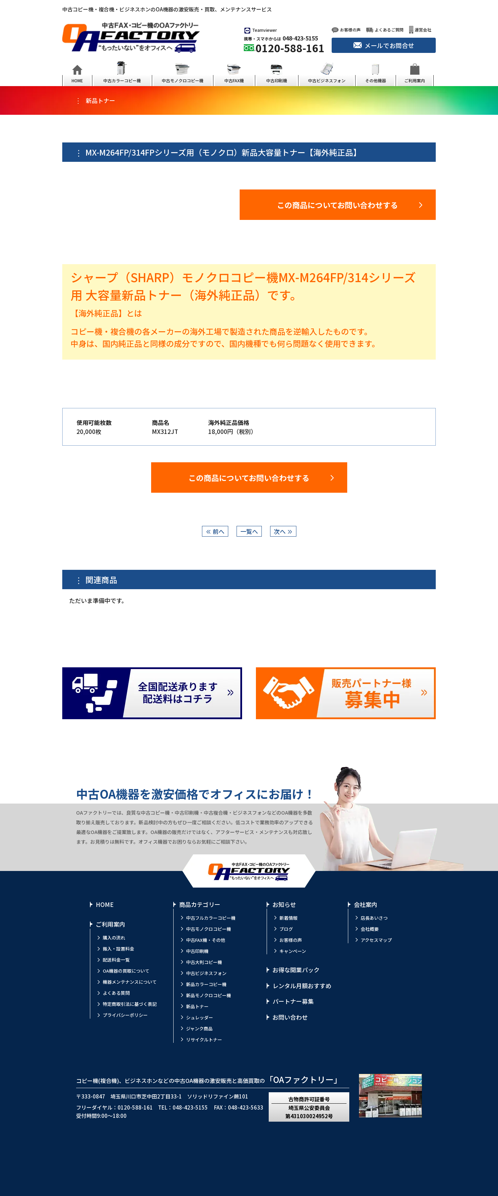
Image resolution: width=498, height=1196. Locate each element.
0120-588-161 (290, 48)
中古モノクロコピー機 (208, 929)
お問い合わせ (290, 1017)
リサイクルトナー (204, 1039)
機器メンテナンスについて (130, 982)
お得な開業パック (296, 969)
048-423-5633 (245, 1107)
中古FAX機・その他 (205, 940)
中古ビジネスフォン (206, 973)
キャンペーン (292, 951)
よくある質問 (116, 993)
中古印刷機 (197, 951)
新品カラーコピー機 (206, 984)
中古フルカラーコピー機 (211, 918)
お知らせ (284, 904)
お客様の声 (290, 940)
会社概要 (370, 929)
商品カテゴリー (199, 904)
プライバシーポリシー (125, 1015)
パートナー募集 (293, 1001)
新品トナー (197, 1006)
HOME (105, 904)
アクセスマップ (376, 940)
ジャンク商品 (199, 1028)
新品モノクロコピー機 (208, 995)
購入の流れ (114, 937)
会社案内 (365, 904)
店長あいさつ (374, 918)
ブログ (286, 929)
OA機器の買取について (126, 970)
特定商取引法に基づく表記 (130, 1004)
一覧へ (249, 531)
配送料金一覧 (116, 959)
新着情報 (288, 918)
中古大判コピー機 (204, 962)
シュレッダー (199, 1017)
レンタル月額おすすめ (302, 985)
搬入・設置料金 (118, 948)
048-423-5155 (300, 38)
